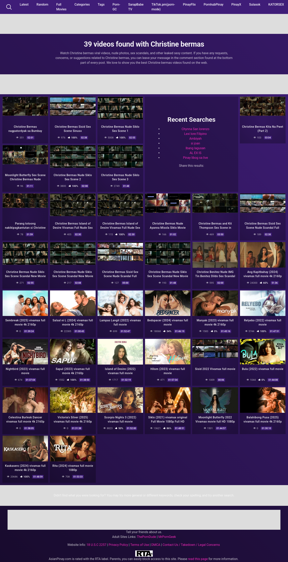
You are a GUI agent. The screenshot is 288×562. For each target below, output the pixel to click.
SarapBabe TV (136, 7)
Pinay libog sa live (195, 157)
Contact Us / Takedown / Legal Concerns (191, 543)
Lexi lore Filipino (195, 133)
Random (42, 4)
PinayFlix (189, 4)
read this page (198, 557)
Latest (24, 4)
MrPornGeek (167, 535)
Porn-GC (116, 7)
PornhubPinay (213, 4)
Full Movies (61, 7)
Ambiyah (195, 138)
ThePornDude (146, 535)
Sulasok (254, 4)
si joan (195, 143)
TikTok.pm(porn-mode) (163, 7)
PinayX (236, 4)
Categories (82, 4)
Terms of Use (139, 543)
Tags (101, 4)
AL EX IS (195, 152)
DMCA (155, 543)
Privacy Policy (118, 543)
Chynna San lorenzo (195, 128)
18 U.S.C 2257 (96, 543)
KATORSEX (276, 4)
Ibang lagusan (195, 148)
